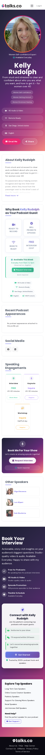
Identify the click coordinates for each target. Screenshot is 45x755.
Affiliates (21, 748)
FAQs (21, 745)
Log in (39, 5)
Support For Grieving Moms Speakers (19, 700)
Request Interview (23, 271)
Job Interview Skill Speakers (16, 708)
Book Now (13, 399)
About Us (13, 745)
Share (29, 141)
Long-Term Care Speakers (15, 689)
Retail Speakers (11, 704)
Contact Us (11, 748)
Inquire (31, 399)
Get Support (12, 721)
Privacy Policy (32, 748)
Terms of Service (22, 751)
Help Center (30, 745)
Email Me (11, 141)
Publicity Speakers (12, 696)
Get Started (22, 654)
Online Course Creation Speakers (18, 693)
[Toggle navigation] (32, 5)
